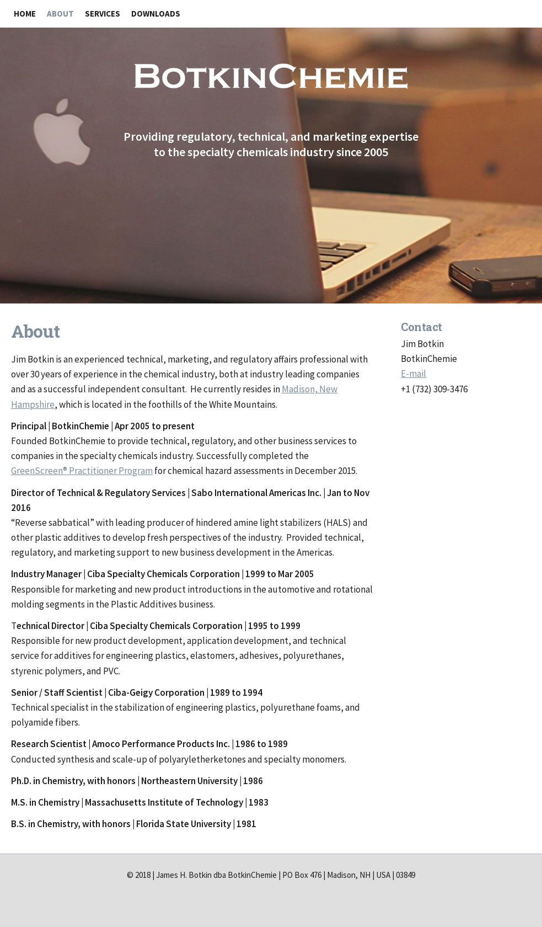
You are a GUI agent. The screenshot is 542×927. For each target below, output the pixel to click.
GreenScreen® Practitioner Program (82, 471)
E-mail (413, 373)
